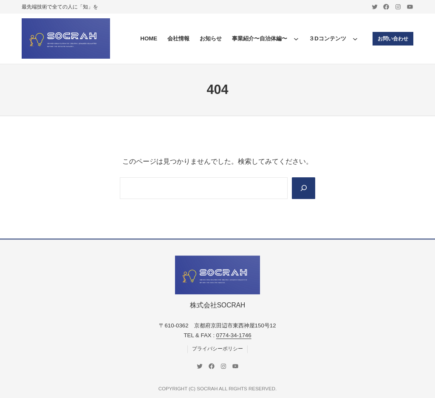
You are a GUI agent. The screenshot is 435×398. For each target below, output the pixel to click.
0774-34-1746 (233, 336)
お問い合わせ (393, 38)
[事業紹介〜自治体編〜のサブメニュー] (296, 38)
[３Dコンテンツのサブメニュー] (355, 38)
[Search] (303, 188)
